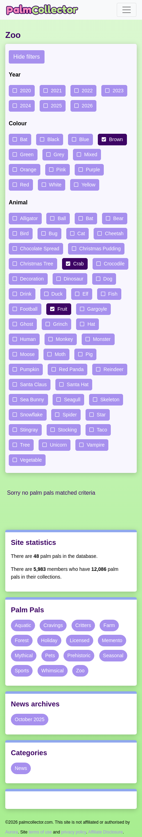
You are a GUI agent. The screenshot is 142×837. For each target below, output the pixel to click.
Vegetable (31, 460)
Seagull (72, 399)
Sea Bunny (32, 399)
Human (28, 339)
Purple (93, 169)
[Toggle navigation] (126, 10)
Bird (24, 233)
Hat (91, 324)
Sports (22, 670)
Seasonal (113, 655)
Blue (84, 139)
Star (101, 414)
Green (27, 154)
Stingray (29, 430)
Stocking (67, 430)
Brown (116, 139)
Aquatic (23, 625)
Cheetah (114, 233)
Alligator (29, 218)
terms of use (40, 832)
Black (53, 139)
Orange (28, 169)
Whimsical (52, 670)
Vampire (95, 445)
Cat (81, 233)
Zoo (80, 670)
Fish (112, 294)
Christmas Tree (36, 263)
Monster (102, 339)
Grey (59, 154)
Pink (61, 169)
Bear (118, 218)
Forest (22, 640)
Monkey (64, 339)
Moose (27, 354)
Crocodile (114, 263)
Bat (23, 139)
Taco (102, 430)
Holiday (49, 640)
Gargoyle (97, 309)
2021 (56, 90)
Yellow (88, 184)
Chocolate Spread (39, 248)
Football (29, 309)
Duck (57, 294)
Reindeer (113, 369)
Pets (50, 655)
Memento (112, 640)
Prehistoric (78, 655)
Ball (62, 218)
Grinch (60, 324)
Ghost (26, 324)
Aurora (11, 832)
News (21, 768)
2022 (87, 90)
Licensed (79, 640)
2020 (25, 90)
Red (24, 184)
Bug (53, 233)
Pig (89, 354)
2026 (87, 105)
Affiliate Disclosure (105, 832)
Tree (25, 445)
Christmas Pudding (100, 248)
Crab (78, 263)
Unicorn (58, 445)
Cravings (53, 625)
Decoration (32, 279)
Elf (85, 294)
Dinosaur (73, 279)
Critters (83, 625)
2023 (118, 90)
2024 (25, 105)
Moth (60, 354)
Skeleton (109, 399)
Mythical (24, 655)
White (55, 184)
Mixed (90, 154)
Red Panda (71, 369)
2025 (56, 105)
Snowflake (31, 414)
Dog (108, 279)
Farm (109, 625)
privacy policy (73, 832)
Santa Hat (77, 384)
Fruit (62, 309)
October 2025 (30, 719)
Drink (26, 294)
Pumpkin (29, 369)
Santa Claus (33, 384)
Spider (69, 414)
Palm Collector (44, 10)
